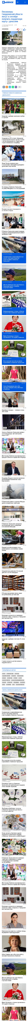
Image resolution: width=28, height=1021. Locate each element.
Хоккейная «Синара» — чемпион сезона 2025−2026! (13, 406)
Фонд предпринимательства (18, 675)
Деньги (4, 677)
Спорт (4, 154)
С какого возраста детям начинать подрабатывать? (12, 657)
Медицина (16, 677)
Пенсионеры (5, 24)
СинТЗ (4, 107)
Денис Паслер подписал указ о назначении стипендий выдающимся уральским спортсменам (13, 160)
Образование (5, 222)
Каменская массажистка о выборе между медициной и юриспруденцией (14, 927)
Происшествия (6, 129)
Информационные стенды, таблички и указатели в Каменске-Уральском (13, 307)
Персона (4, 274)
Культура (5, 423)
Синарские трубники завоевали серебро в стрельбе (13, 112)
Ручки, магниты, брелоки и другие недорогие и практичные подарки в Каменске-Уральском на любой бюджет (14, 830)
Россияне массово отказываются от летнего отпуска (11, 205)
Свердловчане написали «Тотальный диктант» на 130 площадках (12, 567)
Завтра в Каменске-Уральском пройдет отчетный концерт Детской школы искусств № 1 (13, 429)
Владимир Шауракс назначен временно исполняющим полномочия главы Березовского (13, 475)
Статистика (5, 200)
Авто (4, 538)
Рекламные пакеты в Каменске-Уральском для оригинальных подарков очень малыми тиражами (13, 780)
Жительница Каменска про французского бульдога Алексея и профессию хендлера (14, 452)
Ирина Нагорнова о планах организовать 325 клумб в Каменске (13, 332)
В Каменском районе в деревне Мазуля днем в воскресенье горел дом (13, 497)
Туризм (15, 673)
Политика (5, 469)
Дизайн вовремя (6, 246)
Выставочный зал (6, 606)
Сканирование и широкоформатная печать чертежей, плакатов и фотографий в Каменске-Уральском (13, 254)
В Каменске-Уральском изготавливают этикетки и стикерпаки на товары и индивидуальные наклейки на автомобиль (13, 856)
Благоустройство (6, 675)
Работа (4, 652)
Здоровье (23, 677)
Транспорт (10, 677)
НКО (14, 680)
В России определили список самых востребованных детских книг (12, 589)
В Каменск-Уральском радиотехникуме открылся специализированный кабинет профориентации (13, 228)
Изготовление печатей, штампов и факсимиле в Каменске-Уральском (13, 357)
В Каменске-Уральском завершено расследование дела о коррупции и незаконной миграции (12, 520)
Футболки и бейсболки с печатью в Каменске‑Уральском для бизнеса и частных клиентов (12, 805)
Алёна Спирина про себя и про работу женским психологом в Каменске (12, 950)
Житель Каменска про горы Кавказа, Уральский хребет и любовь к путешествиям (13, 281)
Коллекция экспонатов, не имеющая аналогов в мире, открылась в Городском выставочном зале (14, 612)
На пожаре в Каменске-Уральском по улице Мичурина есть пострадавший (13, 183)
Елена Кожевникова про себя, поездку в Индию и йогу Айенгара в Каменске (13, 383)
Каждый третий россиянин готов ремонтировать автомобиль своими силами (12, 544)
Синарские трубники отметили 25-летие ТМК (13, 635)
